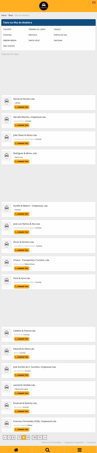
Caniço (57, 29)
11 (40, 437)
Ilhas (11, 15)
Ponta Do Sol (60, 35)
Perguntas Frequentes (74, 442)
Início (3, 15)
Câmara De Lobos (37, 29)
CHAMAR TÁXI (21, 107)
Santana (58, 40)
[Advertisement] (48, 76)
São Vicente (9, 46)
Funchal (7, 35)
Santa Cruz (34, 40)
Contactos (91, 442)
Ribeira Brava (9, 40)
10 (34, 437)
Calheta (7, 29)
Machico (33, 35)
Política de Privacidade (51, 442)
